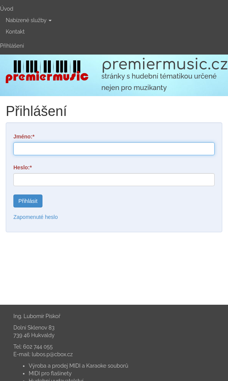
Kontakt (15, 32)
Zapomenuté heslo (35, 217)
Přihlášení (12, 46)
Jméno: (23, 136)
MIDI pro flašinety (50, 373)
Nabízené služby (29, 20)
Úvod (6, 9)
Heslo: (21, 167)
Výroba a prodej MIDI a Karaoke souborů (78, 366)
